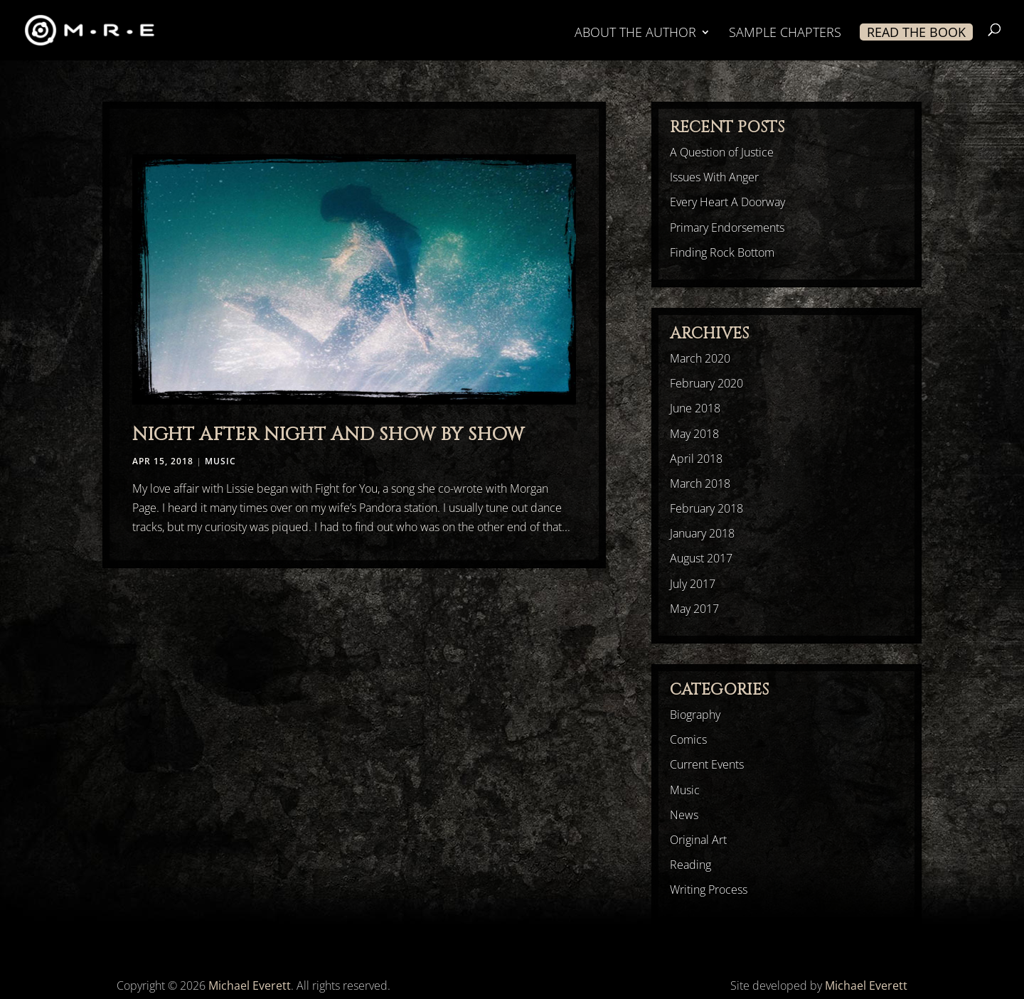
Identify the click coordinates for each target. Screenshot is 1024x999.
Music (220, 461)
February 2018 (706, 508)
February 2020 (706, 383)
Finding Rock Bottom (722, 252)
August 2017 (701, 558)
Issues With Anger (714, 177)
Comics (688, 739)
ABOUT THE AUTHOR (635, 34)
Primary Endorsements (727, 227)
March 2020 (700, 358)
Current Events (707, 764)
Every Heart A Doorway (727, 202)
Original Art (698, 840)
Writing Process (708, 889)
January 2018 (702, 533)
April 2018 (696, 458)
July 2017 (692, 584)
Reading (690, 864)
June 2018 (695, 408)
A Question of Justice (722, 152)
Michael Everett (249, 985)
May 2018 (694, 434)
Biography (695, 714)
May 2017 (694, 608)
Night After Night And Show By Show (328, 434)
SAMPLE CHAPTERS (785, 34)
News (684, 815)
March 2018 (700, 483)
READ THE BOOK (916, 32)
